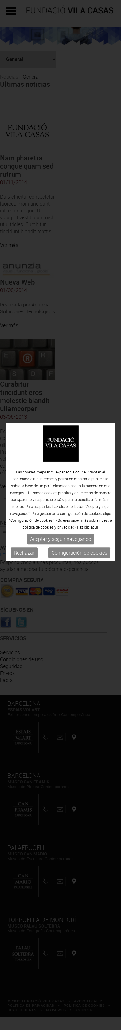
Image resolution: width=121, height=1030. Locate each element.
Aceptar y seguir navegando (60, 525)
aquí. (95, 513)
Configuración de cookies (79, 539)
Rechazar (24, 539)
